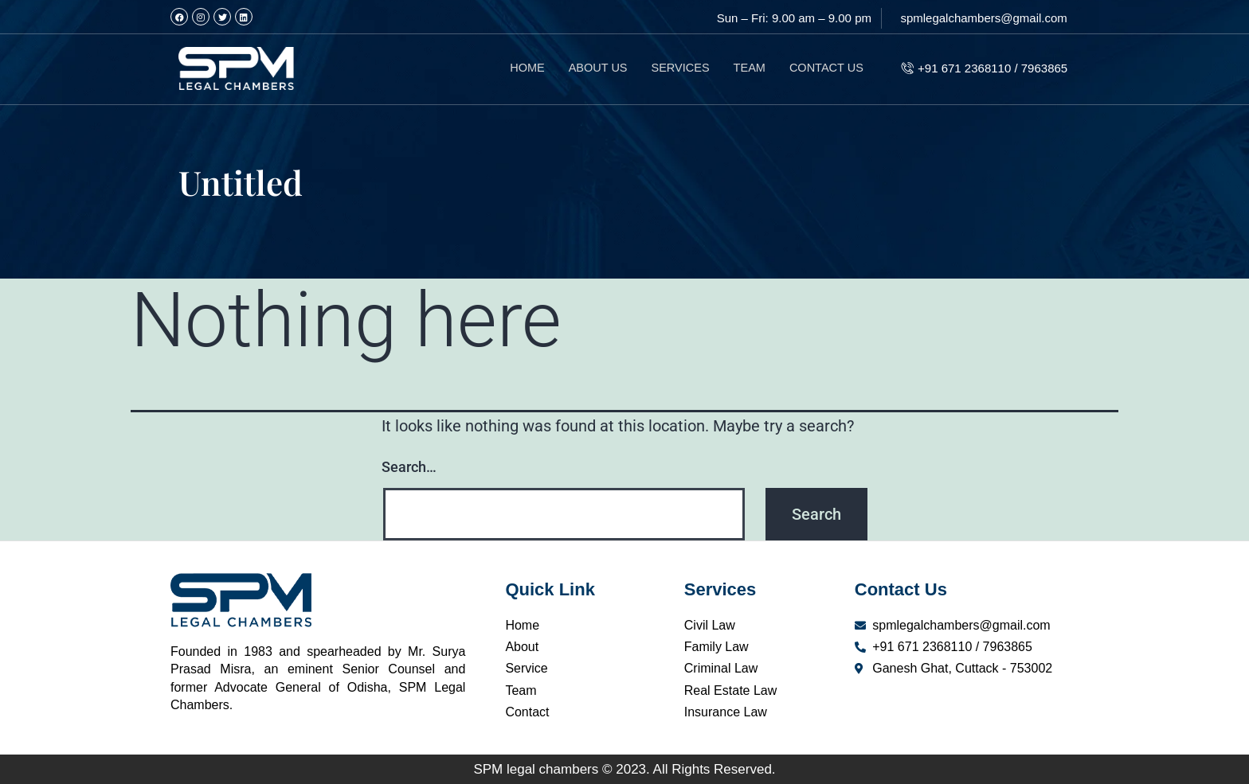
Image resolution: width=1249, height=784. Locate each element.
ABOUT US (591, 68)
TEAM (746, 68)
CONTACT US (825, 68)
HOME (519, 68)
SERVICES (675, 68)
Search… (409, 466)
